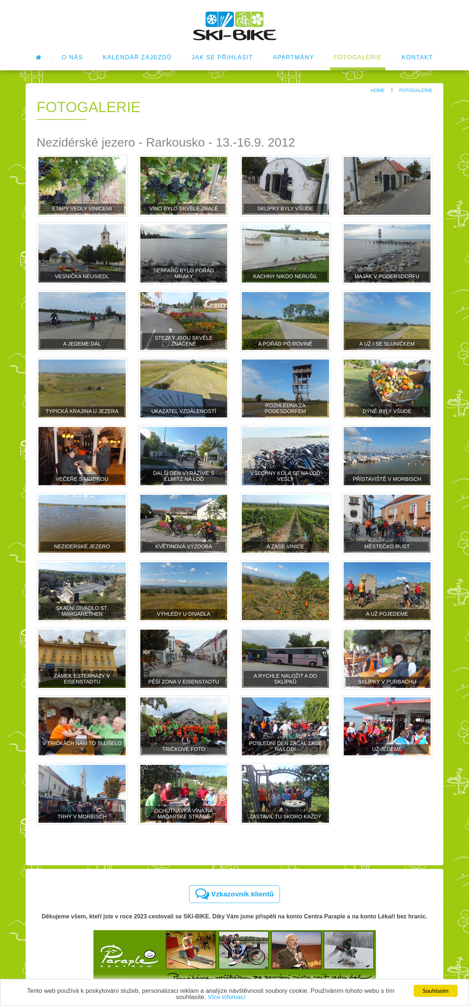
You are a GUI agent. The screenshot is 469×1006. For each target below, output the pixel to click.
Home (377, 90)
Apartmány (293, 57)
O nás (72, 57)
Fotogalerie (358, 57)
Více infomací (226, 997)
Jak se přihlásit (222, 57)
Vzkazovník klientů (234, 894)
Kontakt (417, 57)
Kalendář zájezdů (137, 57)
